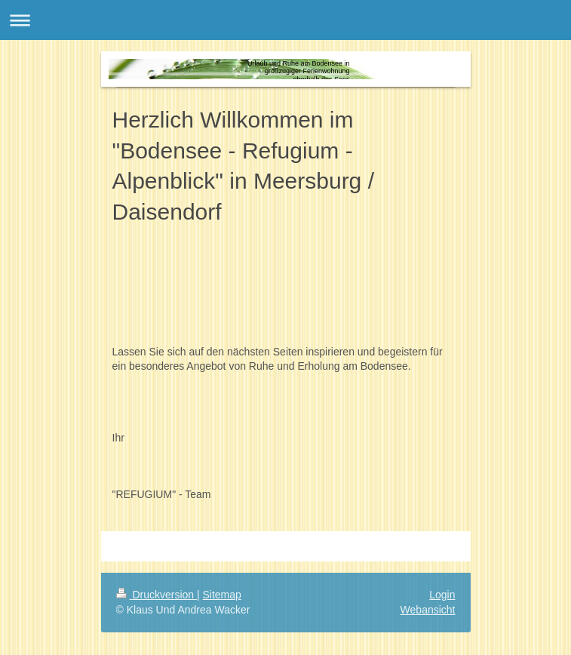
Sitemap (222, 595)
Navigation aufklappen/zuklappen (285, 20)
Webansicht (428, 610)
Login (442, 595)
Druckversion (156, 595)
